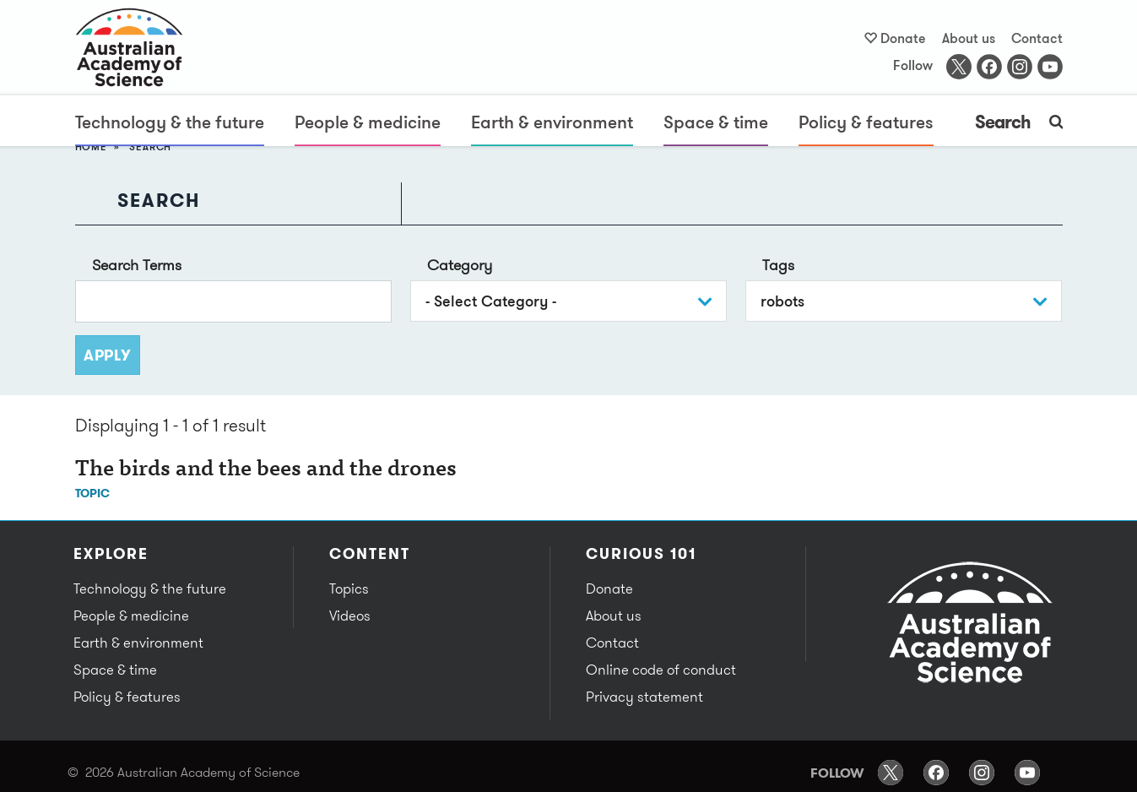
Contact (1037, 38)
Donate (903, 38)
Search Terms (136, 264)
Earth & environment (552, 122)
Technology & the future (169, 122)
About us (968, 38)
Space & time (715, 122)
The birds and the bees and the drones (266, 470)
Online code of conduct (661, 669)
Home (91, 146)
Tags (778, 264)
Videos (350, 615)
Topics (349, 588)
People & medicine (368, 122)
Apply (108, 355)
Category (459, 264)
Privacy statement (644, 696)
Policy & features (866, 122)
